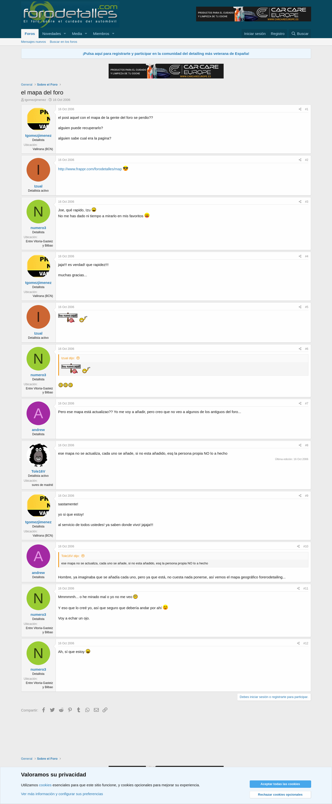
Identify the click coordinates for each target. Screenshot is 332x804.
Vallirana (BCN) (43, 149)
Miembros (101, 33)
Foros (30, 33)
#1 (306, 109)
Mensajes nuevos (33, 42)
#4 (306, 256)
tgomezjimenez (35, 100)
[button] (64, 33)
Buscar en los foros (63, 42)
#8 (306, 445)
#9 (306, 495)
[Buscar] (300, 33)
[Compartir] (300, 109)
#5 (306, 307)
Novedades (51, 33)
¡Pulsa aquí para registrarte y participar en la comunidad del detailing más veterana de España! (166, 53)
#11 (305, 588)
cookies (45, 785)
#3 (306, 201)
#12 (305, 643)
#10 (305, 546)
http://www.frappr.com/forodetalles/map (90, 169)
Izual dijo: (68, 358)
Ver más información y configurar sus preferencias (62, 794)
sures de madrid (42, 485)
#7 (306, 403)
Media (77, 33)
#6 (306, 349)
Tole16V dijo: (70, 556)
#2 (306, 160)
